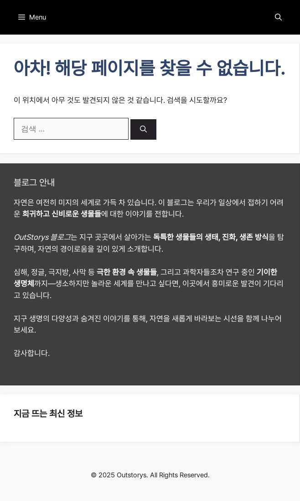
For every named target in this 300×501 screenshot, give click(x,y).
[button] (278, 17)
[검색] (143, 129)
